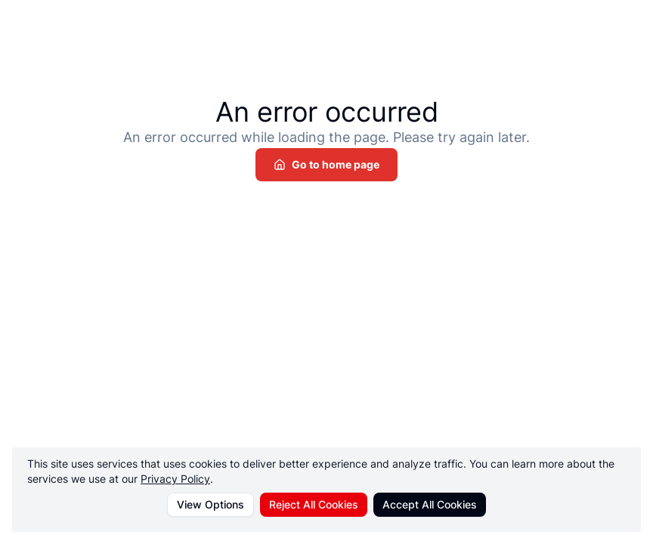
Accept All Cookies (429, 504)
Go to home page (326, 164)
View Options (210, 504)
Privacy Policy (175, 478)
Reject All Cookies (313, 504)
